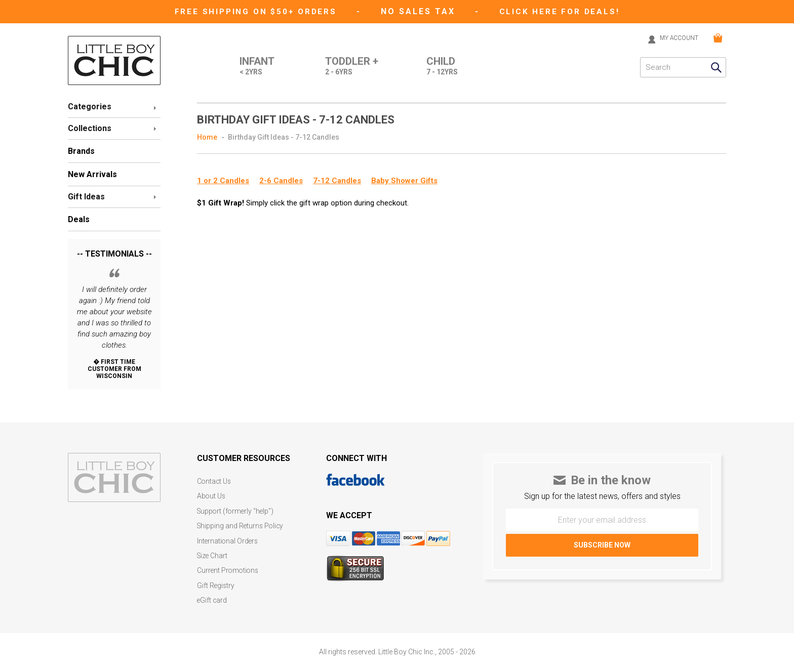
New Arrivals (92, 174)
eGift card (212, 594)
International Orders (228, 537)
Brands (81, 150)
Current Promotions (229, 565)
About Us (211, 494)
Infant (250, 66)
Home (207, 136)
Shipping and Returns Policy (241, 523)
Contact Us (214, 480)
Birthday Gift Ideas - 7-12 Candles (283, 136)
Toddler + (349, 66)
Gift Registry (216, 579)
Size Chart (213, 551)
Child (442, 66)
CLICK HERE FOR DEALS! (562, 11)
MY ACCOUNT (674, 37)
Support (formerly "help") (236, 509)
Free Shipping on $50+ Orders (256, 11)
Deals (79, 219)
